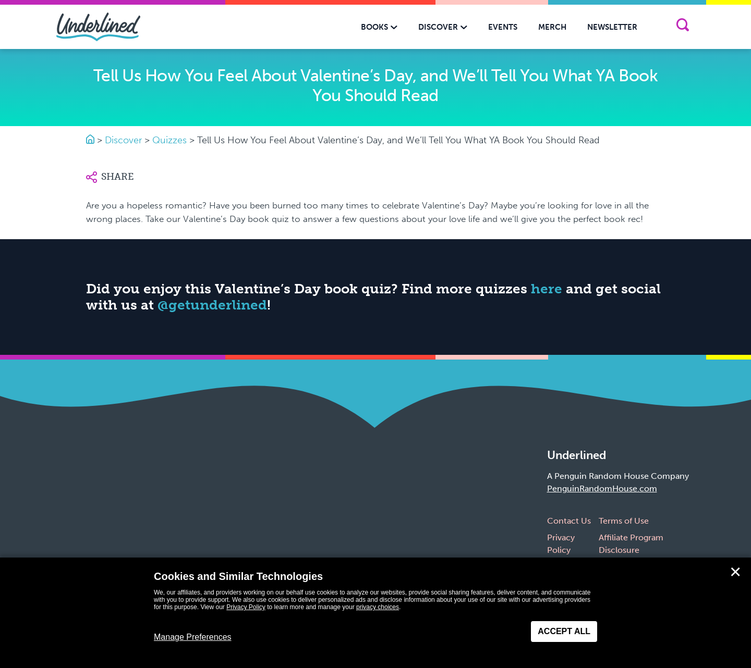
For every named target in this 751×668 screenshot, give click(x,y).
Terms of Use (624, 521)
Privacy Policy (245, 607)
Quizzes (169, 140)
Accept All (564, 631)
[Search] (682, 27)
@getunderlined (212, 305)
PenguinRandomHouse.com (602, 488)
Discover (123, 140)
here (546, 289)
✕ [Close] (735, 572)
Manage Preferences (193, 637)
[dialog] (375, 613)
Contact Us (569, 521)
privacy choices (377, 607)
